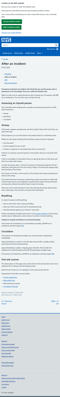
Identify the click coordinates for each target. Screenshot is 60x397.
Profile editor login (7, 366)
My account (52, 49)
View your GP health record (10, 347)
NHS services (18, 53)
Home (3, 317)
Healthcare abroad (7, 356)
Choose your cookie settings (11, 33)
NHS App (4, 341)
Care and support (7, 332)
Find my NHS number (8, 344)
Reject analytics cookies (11, 27)
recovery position (41, 214)
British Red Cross (9, 280)
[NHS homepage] (6, 40)
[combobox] (28, 45)
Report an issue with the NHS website (13, 378)
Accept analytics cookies (11, 21)
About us (4, 375)
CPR (6, 80)
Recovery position (11, 83)
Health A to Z (7, 53)
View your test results (8, 350)
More (40, 53)
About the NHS (6, 353)
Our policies (5, 384)
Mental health (6, 329)
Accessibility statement (8, 381)
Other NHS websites (8, 362)
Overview (8, 74)
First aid (5, 59)
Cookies (4, 387)
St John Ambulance (10, 277)
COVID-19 (5, 335)
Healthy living (30, 53)
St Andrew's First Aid (10, 286)
